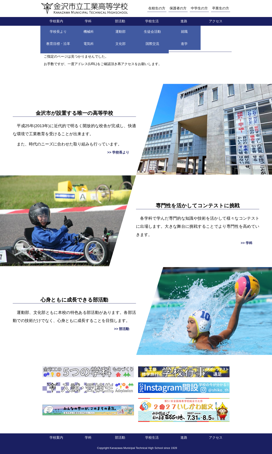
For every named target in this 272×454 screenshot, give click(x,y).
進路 (183, 21)
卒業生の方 (220, 8)
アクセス (215, 21)
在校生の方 (156, 8)
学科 (88, 21)
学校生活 (152, 21)
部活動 (120, 21)
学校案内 (56, 21)
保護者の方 (178, 8)
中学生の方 (199, 8)
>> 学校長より (118, 152)
